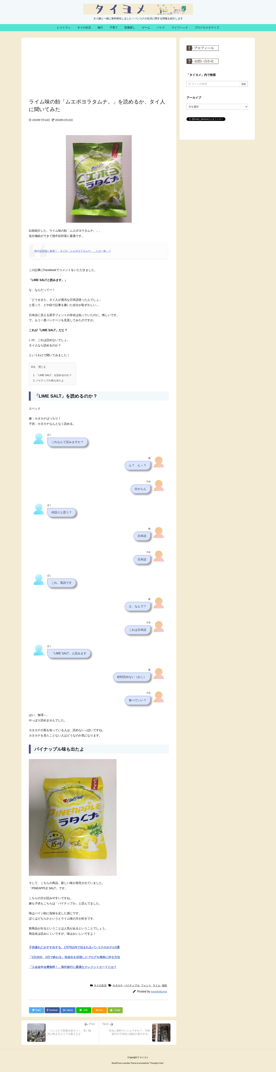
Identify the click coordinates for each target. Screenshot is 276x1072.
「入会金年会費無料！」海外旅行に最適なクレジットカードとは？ (73, 967)
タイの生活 (100, 985)
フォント (146, 985)
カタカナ (118, 985)
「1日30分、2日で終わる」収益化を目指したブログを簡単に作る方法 (74, 957)
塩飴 (164, 985)
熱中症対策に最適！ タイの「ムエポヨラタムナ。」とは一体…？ (72, 250)
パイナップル (132, 985)
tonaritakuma (159, 991)
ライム (156, 985)
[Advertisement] (99, 67)
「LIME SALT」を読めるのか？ (52, 375)
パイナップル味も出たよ (48, 380)
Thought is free (156, 1063)
